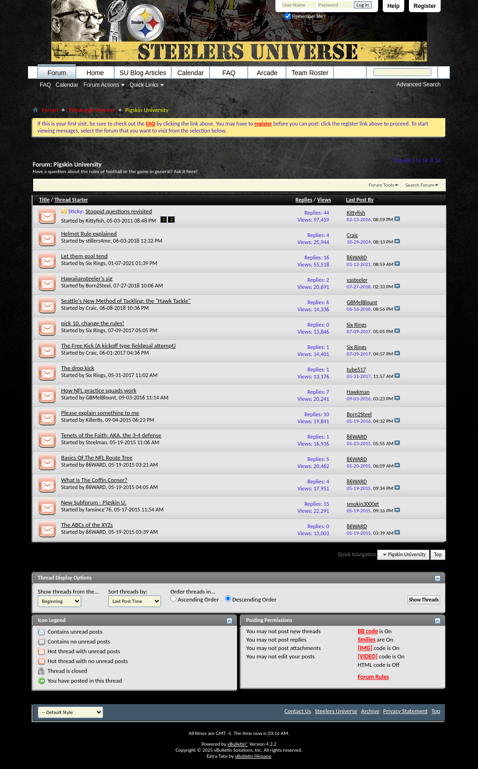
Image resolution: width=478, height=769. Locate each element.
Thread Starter (71, 199)
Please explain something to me (100, 412)
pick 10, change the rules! (92, 323)
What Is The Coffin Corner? (94, 479)
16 (326, 257)
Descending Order (251, 599)
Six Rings (95, 263)
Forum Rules (373, 676)
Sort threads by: (128, 591)
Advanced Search (418, 84)
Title (44, 199)
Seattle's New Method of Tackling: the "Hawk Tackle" (125, 300)
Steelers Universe (336, 710)
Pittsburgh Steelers (92, 109)
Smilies (366, 639)
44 (326, 213)
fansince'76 (99, 509)
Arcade (267, 73)
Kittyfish (95, 220)
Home (95, 73)
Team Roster (309, 73)
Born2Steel (98, 285)
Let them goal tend (84, 255)
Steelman (96, 442)
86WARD (96, 464)
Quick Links (143, 85)
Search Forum (420, 185)
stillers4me (98, 241)
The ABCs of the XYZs (87, 524)
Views (324, 199)
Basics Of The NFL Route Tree (97, 457)
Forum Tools (381, 185)
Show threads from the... (68, 591)
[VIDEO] (368, 656)
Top (438, 555)
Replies (303, 199)
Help (393, 6)
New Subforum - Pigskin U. (94, 502)
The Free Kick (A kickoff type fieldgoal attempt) (118, 345)
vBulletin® (237, 744)
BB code (368, 631)
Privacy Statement (405, 710)
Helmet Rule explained (89, 233)
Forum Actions (102, 85)
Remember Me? (305, 16)
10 (326, 414)
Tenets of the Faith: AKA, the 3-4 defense (111, 435)
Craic (91, 308)
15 (326, 504)
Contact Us (297, 710)
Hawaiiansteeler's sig (86, 278)
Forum (57, 73)
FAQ (45, 85)
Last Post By (362, 199)
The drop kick (77, 367)
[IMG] (365, 647)
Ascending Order (194, 599)
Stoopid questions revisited (118, 211)
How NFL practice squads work (98, 390)
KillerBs (94, 420)
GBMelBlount (101, 397)
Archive (370, 710)
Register (425, 6)
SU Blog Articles (143, 73)
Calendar (67, 85)
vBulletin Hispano (253, 756)
